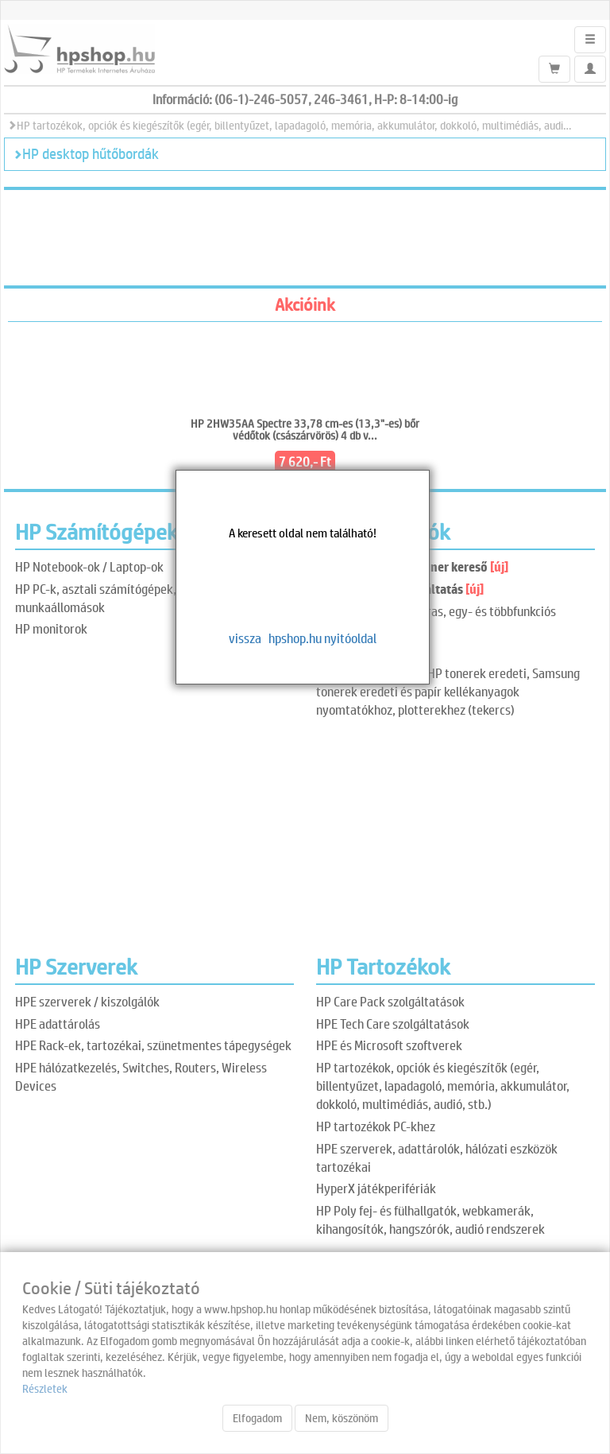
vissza (245, 638)
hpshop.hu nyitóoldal (322, 638)
